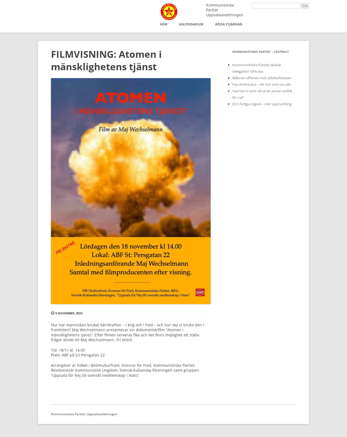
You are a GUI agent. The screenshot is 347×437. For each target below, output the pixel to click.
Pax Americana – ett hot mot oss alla (261, 84)
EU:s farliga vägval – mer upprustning (262, 103)
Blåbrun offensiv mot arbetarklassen (261, 77)
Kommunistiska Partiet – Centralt (260, 52)
